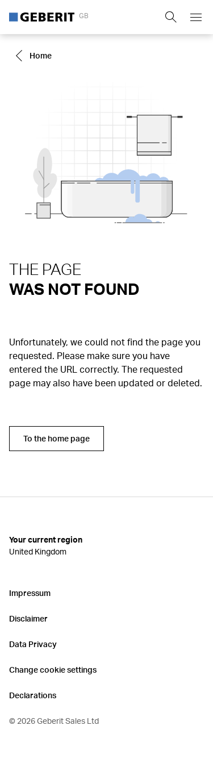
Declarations (32, 695)
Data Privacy (33, 644)
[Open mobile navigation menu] (195, 17)
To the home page (56, 438)
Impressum (30, 593)
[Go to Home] (35, 55)
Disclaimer (28, 618)
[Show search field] (170, 17)
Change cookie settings (53, 669)
